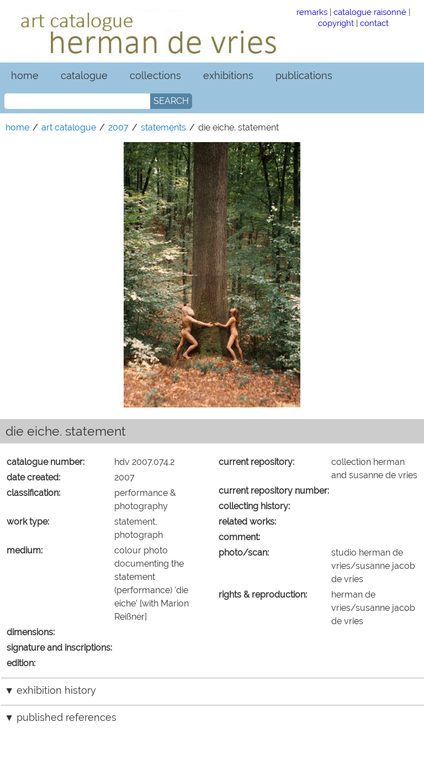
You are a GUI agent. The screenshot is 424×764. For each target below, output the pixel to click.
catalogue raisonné (369, 12)
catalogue (84, 75)
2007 (118, 127)
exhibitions (228, 75)
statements (163, 127)
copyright (336, 23)
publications (303, 75)
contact (374, 23)
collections (155, 75)
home (25, 75)
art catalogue (68, 127)
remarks (311, 12)
